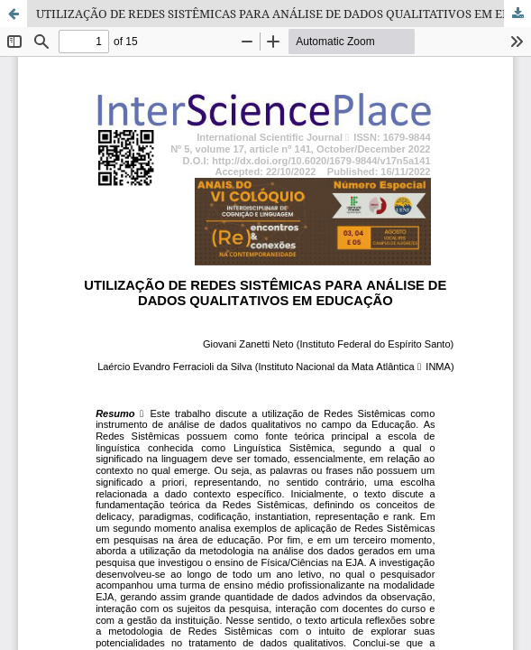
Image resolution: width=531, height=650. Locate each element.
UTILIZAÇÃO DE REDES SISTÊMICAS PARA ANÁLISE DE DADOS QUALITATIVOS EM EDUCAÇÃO (283, 13)
